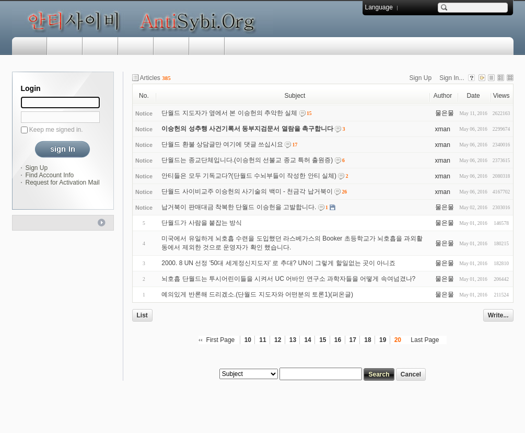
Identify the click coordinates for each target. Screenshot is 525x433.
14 (307, 340)
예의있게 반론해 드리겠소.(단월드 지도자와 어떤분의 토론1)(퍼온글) (257, 294)
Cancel (411, 374)
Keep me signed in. (56, 129)
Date (473, 95)
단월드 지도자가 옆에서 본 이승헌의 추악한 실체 (229, 113)
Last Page (425, 340)
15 (322, 340)
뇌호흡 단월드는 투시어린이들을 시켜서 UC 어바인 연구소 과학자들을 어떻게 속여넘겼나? (288, 278)
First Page (220, 340)
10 (247, 340)
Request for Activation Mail (63, 182)
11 (262, 340)
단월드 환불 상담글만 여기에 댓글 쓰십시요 (222, 144)
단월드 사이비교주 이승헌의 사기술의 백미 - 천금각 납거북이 (246, 191)
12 (277, 340)
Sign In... (451, 78)
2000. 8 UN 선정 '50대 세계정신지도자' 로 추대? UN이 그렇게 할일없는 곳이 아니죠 (278, 263)
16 (337, 340)
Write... (498, 315)
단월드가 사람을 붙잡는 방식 (201, 222)
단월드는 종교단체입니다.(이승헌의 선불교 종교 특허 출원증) (247, 160)
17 (352, 340)
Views (501, 95)
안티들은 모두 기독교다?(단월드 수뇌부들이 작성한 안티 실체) (248, 175)
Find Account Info (50, 175)
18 (367, 340)
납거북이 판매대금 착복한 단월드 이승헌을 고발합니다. (238, 207)
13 (292, 340)
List (142, 315)
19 (382, 340)
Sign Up (37, 168)
